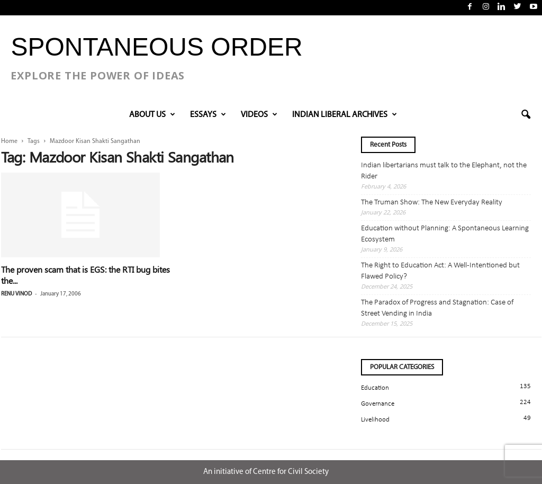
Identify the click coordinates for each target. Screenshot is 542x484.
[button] (525, 115)
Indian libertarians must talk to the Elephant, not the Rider (444, 171)
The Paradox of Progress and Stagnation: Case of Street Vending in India (437, 308)
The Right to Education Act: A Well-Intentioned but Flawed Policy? (440, 271)
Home (9, 141)
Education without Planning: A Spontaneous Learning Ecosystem (445, 234)
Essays (208, 115)
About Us (152, 115)
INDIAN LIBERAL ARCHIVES (344, 115)
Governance (377, 403)
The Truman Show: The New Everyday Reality (431, 203)
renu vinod (16, 294)
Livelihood (375, 419)
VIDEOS (259, 115)
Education (375, 387)
